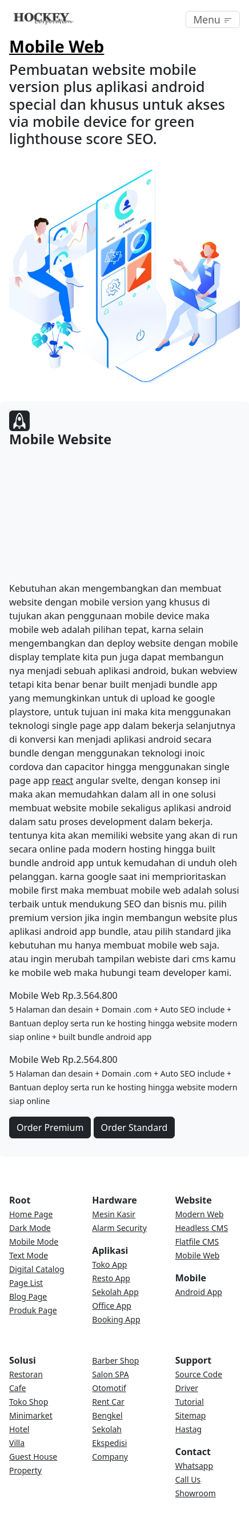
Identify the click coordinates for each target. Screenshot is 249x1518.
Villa (17, 1442)
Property (25, 1470)
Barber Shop (115, 1360)
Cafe (17, 1387)
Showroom (195, 1493)
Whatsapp (194, 1465)
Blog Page (28, 1296)
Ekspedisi (109, 1442)
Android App (198, 1291)
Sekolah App (115, 1291)
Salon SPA (110, 1374)
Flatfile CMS (197, 1241)
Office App (111, 1305)
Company (110, 1456)
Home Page (31, 1214)
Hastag (188, 1429)
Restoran (26, 1374)
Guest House (33, 1456)
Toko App (109, 1264)
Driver (186, 1387)
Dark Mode (30, 1227)
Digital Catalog (37, 1269)
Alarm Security (119, 1227)
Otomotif (109, 1387)
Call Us (188, 1479)
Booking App (116, 1319)
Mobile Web (56, 46)
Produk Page (33, 1310)
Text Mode (28, 1255)
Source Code (198, 1374)
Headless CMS (201, 1227)
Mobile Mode (33, 1241)
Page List (26, 1282)
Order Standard (134, 1127)
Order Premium (50, 1127)
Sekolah (107, 1429)
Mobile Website (60, 439)
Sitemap (190, 1415)
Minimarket (31, 1415)
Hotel (19, 1429)
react (63, 780)
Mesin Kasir (113, 1214)
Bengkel (107, 1415)
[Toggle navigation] (213, 19)
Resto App (111, 1278)
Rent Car (108, 1401)
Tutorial (189, 1401)
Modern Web (199, 1214)
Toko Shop (28, 1401)
